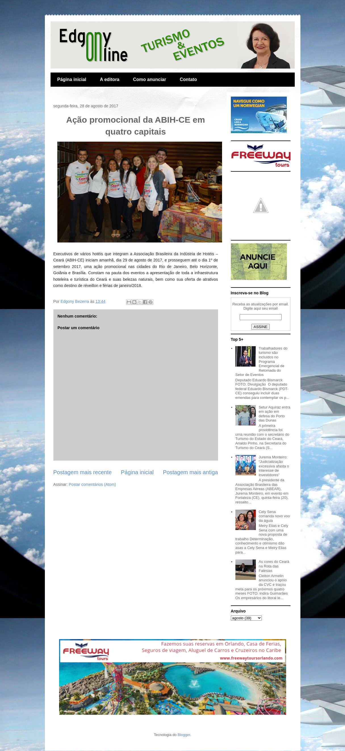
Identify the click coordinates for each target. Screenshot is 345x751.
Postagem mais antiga (190, 472)
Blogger (184, 735)
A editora (110, 79)
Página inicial (71, 79)
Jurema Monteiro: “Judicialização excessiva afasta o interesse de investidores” (274, 466)
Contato (188, 79)
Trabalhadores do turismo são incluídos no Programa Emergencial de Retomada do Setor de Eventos (261, 361)
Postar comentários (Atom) (92, 484)
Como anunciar (149, 79)
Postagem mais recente (82, 472)
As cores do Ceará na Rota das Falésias (274, 566)
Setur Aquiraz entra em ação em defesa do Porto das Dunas (274, 414)
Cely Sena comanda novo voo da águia (274, 516)
